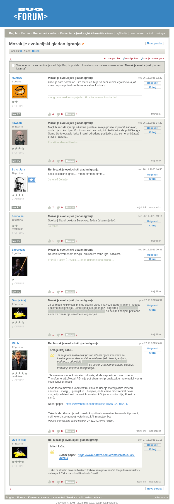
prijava (77, 33)
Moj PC (16, 114)
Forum (25, 33)
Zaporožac (19, 249)
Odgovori (152, 83)
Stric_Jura (19, 169)
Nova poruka (154, 43)
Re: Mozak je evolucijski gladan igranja (73, 169)
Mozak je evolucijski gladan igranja (70, 77)
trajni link (156, 114)
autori (150, 33)
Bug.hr (13, 33)
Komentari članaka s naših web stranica (76, 497)
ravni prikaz (131, 58)
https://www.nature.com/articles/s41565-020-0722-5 (96, 404)
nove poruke (137, 33)
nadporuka (155, 207)
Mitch (16, 343)
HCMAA (17, 77)
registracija (90, 33)
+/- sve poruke (112, 58)
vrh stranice (161, 497)
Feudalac (18, 216)
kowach (17, 123)
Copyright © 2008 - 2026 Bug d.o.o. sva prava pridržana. (87, 502)
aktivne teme (106, 33)
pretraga (160, 33)
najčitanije (121, 33)
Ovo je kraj (19, 300)
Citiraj (152, 87)
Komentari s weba (45, 33)
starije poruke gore (153, 58)
